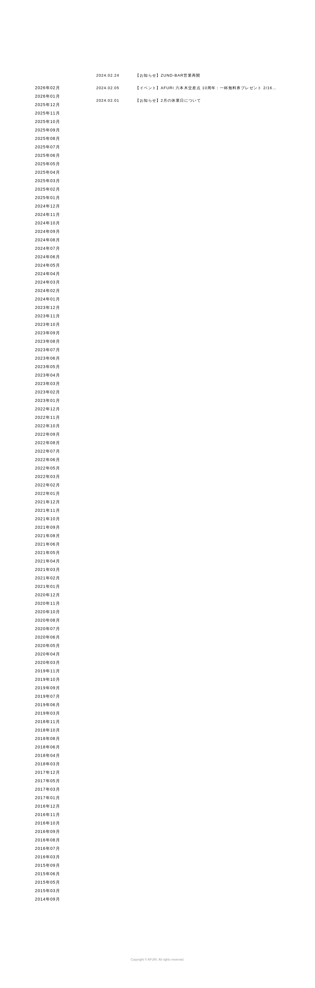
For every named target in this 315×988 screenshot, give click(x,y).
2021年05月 (47, 562)
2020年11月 (47, 613)
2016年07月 (47, 858)
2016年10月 (47, 833)
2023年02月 (47, 402)
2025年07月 (47, 157)
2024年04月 (47, 284)
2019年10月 (47, 689)
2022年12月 (47, 419)
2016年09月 (47, 841)
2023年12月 (47, 317)
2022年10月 (47, 436)
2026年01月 (47, 106)
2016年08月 (47, 850)
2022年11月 (47, 427)
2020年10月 (47, 622)
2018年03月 (47, 774)
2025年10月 (47, 131)
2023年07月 (47, 360)
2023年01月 (47, 410)
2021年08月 (47, 546)
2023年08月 (47, 351)
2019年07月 (47, 706)
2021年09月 (47, 537)
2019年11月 (47, 681)
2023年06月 (47, 368)
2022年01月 (47, 503)
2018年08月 (47, 748)
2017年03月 (47, 799)
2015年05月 (47, 892)
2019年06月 (47, 715)
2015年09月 (47, 875)
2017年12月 (47, 782)
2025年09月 (47, 140)
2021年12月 (47, 512)
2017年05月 (47, 791)
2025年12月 (47, 114)
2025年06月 (47, 165)
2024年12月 (47, 216)
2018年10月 (47, 740)
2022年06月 (47, 469)
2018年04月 (47, 765)
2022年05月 (47, 478)
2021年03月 (47, 579)
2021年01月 (47, 596)
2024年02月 (47, 300)
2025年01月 (47, 207)
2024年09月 (47, 241)
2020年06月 (47, 647)
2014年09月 (47, 909)
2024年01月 (47, 309)
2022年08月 (47, 453)
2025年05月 (47, 174)
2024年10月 (47, 233)
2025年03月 (47, 191)
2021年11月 (47, 520)
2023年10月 (47, 334)
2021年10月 (47, 529)
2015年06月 (47, 884)
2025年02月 (47, 199)
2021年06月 (47, 554)
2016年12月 (47, 816)
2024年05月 (47, 275)
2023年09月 (47, 343)
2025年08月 (47, 148)
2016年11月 (47, 824)
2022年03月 (47, 486)
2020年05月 (47, 655)
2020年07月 (47, 639)
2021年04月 (47, 571)
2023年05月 (47, 377)
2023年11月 (47, 326)
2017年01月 (47, 808)
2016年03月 (47, 867)
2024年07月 (47, 258)
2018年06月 (47, 757)
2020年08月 (47, 630)
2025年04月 (47, 182)
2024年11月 (47, 224)
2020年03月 (47, 672)
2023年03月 (47, 393)
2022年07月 (47, 461)
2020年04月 (47, 664)
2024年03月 (47, 292)
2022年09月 (47, 444)
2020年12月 (47, 605)
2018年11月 (47, 731)
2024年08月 (47, 250)
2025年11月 (47, 123)
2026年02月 (47, 98)
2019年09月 (47, 698)
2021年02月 (47, 588)
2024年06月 (47, 267)
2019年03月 (47, 723)
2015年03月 (47, 901)
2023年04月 (47, 385)
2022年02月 (47, 495)
